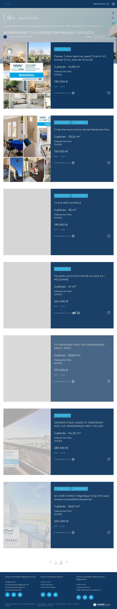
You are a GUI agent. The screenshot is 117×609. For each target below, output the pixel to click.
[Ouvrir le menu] (113, 4)
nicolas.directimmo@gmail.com (17, 585)
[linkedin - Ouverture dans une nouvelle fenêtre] (20, 594)
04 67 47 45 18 (46, 582)
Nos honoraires (42, 604)
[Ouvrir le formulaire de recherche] (101, 4)
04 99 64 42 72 (10, 582)
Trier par (89, 37)
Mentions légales (62, 604)
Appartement (94, 26)
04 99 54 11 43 (81, 584)
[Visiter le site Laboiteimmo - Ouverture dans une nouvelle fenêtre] (102, 604)
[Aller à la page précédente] (50, 561)
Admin (70, 604)
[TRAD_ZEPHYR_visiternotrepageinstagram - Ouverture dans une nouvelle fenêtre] (13, 594)
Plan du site (51, 604)
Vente (68, 26)
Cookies (50, 605)
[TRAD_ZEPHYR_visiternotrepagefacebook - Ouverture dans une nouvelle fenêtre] (7, 594)
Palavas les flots (79, 26)
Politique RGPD (42, 605)
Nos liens (76, 604)
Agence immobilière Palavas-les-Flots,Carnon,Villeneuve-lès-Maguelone (33, 26)
